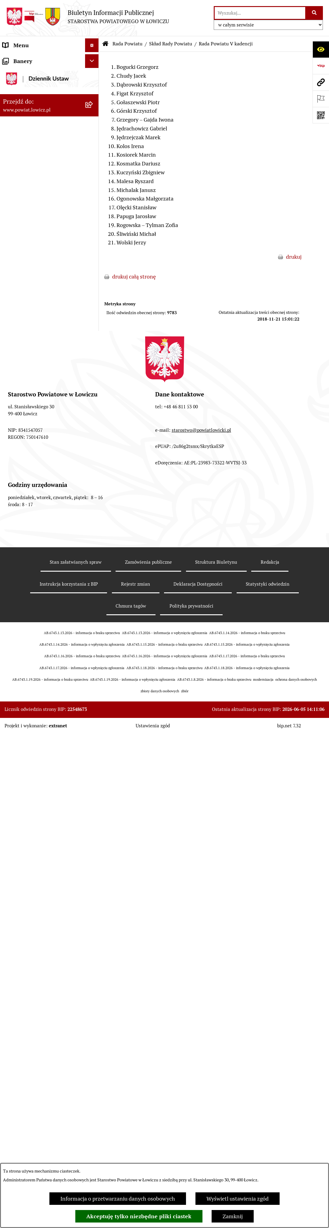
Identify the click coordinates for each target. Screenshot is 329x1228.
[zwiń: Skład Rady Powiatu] (93, 233)
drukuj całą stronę (134, 276)
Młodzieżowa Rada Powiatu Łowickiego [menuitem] (36, 456)
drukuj (294, 256)
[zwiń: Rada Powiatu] (93, 190)
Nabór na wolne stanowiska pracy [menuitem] (43, 597)
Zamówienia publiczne (148, 1157)
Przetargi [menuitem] (14, 583)
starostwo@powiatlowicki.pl (201, 1024)
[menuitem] (49, 76)
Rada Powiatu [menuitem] (19, 189)
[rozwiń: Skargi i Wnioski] (93, 751)
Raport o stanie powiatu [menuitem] (31, 647)
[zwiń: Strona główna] (93, 59)
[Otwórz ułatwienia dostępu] (321, 49)
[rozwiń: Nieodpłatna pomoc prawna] (93, 737)
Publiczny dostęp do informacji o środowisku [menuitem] (42, 615)
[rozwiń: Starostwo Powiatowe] (93, 474)
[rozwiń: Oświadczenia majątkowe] (93, 543)
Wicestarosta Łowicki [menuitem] (28, 135)
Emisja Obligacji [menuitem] (22, 723)
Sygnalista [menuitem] (15, 674)
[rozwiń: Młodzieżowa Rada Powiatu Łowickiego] (93, 452)
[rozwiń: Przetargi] (93, 584)
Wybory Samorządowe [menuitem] (30, 633)
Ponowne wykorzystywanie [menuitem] (36, 710)
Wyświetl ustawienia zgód (237, 1198)
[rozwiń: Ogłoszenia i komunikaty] (93, 529)
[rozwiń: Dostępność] (93, 660)
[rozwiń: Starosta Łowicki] (93, 121)
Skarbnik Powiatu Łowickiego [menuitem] (38, 176)
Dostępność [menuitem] (17, 660)
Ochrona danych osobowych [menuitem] (37, 488)
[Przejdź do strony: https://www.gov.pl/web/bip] (321, 66)
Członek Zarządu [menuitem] (23, 148)
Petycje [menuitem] (11, 764)
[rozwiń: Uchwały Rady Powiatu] (93, 365)
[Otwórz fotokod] (321, 115)
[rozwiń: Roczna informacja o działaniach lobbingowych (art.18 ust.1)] (93, 830)
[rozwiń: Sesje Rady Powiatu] (93, 347)
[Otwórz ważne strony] (321, 99)
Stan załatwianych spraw (76, 1157)
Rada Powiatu (127, 44)
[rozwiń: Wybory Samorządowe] (93, 633)
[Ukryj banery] (92, 870)
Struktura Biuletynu (216, 1157)
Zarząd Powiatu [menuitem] (21, 107)
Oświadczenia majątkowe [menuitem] (33, 542)
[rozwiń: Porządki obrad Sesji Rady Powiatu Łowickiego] (93, 383)
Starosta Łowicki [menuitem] (23, 121)
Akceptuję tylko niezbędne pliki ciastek (138, 1216)
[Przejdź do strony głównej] (87, 16)
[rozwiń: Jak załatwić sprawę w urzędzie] (93, 501)
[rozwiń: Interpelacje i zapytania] (93, 434)
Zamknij (233, 1216)
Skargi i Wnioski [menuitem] (22, 751)
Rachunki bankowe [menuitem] (25, 515)
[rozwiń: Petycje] (93, 765)
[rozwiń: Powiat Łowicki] (93, 94)
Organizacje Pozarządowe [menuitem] (34, 556)
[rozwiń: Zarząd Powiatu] (93, 107)
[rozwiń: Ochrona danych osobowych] (93, 488)
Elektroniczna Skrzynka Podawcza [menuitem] (44, 570)
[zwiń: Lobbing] (93, 778)
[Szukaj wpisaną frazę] (314, 13)
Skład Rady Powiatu (170, 44)
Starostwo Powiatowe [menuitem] (29, 474)
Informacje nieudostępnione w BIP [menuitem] (40, 692)
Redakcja (270, 1157)
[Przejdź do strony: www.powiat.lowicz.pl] (321, 82)
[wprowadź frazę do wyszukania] (260, 13)
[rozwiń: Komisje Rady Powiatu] (93, 330)
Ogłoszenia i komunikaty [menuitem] (33, 529)
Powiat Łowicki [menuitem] (21, 94)
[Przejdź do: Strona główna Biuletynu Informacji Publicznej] (105, 44)
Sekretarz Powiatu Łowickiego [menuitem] (39, 162)
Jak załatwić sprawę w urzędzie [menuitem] (40, 501)
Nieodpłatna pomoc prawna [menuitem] (36, 737)
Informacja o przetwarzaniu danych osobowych (117, 1198)
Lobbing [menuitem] (13, 778)
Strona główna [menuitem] (20, 58)
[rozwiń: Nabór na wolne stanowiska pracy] (93, 597)
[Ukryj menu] (92, 45)
